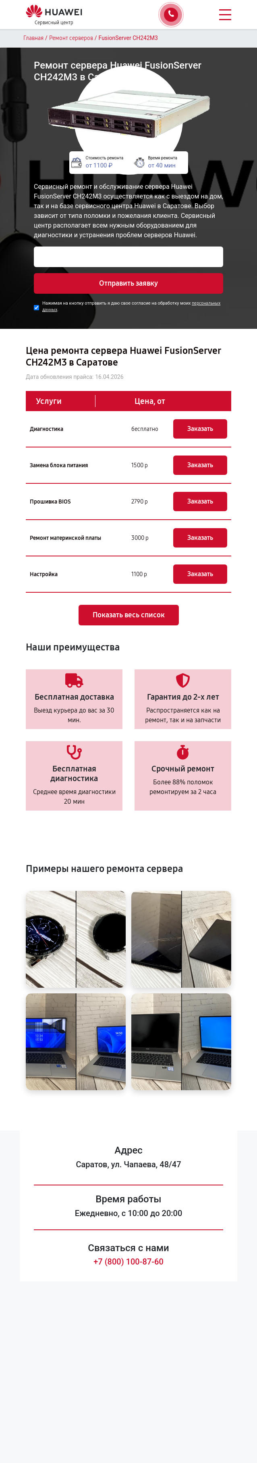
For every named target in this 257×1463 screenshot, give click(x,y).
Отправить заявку (128, 283)
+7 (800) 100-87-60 (128, 1262)
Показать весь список (129, 614)
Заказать (200, 429)
